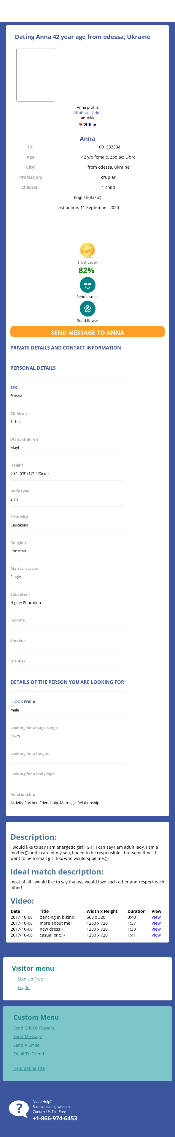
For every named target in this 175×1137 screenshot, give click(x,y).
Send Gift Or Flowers (33, 1028)
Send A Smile (26, 1045)
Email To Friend (28, 1054)
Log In (24, 987)
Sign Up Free (30, 979)
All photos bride (87, 112)
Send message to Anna (87, 332)
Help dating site (29, 1068)
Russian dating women (51, 1106)
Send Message (27, 1036)
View (156, 917)
